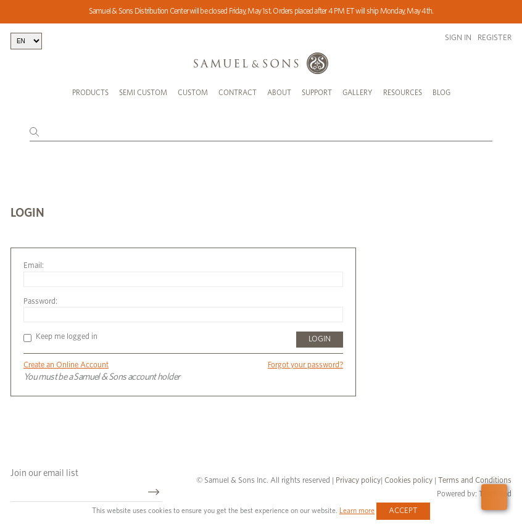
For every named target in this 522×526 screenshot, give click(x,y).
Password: (40, 302)
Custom (193, 92)
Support (317, 92)
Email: (33, 266)
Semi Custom (143, 92)
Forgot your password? (305, 365)
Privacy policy (358, 481)
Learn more (357, 510)
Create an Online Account (66, 365)
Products (90, 92)
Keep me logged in (60, 337)
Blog (441, 92)
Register (495, 38)
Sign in (458, 38)
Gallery (357, 92)
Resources (402, 92)
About (279, 92)
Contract (237, 92)
